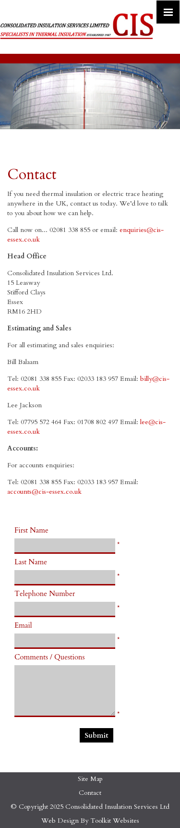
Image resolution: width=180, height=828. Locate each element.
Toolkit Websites (114, 820)
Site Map (90, 778)
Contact (90, 792)
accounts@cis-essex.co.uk (44, 491)
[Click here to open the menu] (168, 12)
